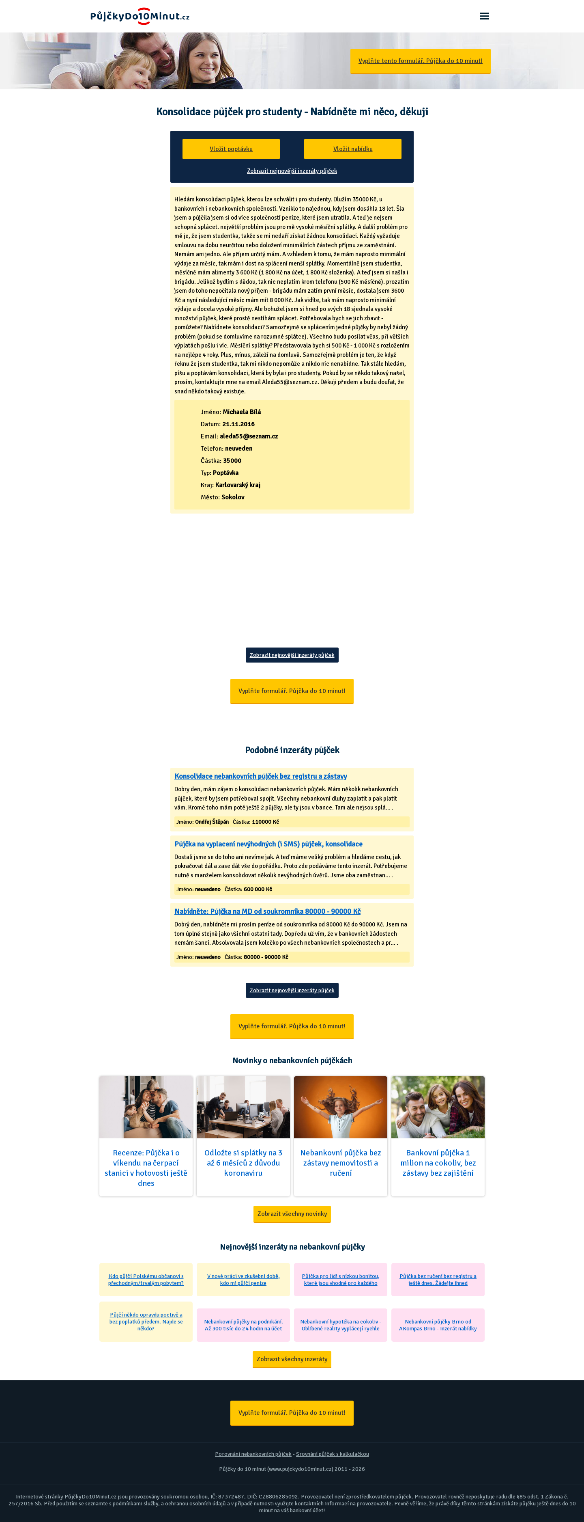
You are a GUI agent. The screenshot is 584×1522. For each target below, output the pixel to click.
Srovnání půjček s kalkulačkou (332, 1454)
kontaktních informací (322, 1503)
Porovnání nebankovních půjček (253, 1454)
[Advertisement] (292, 586)
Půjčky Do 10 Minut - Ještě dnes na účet (140, 16)
